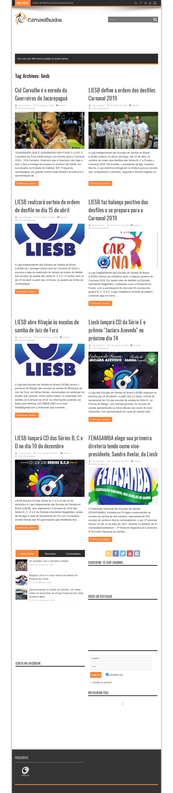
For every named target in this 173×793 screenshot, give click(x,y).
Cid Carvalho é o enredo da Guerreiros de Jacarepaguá (41, 94)
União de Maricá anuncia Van (48, 3)
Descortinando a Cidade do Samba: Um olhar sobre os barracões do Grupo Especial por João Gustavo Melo (56, 593)
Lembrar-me (114, 674)
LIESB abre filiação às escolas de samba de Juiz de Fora (47, 326)
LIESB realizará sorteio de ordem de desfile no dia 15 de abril (47, 206)
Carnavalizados (24, 105)
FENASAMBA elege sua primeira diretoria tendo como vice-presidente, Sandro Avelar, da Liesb (123, 446)
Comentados (73, 553)
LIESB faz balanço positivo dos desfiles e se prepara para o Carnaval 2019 (118, 210)
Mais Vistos (27, 553)
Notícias (62, 105)
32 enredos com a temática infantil (48, 561)
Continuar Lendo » (26, 183)
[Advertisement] (86, 40)
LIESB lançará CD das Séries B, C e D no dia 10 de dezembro (49, 442)
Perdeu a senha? (102, 682)
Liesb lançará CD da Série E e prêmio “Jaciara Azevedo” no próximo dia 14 (117, 330)
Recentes (50, 553)
